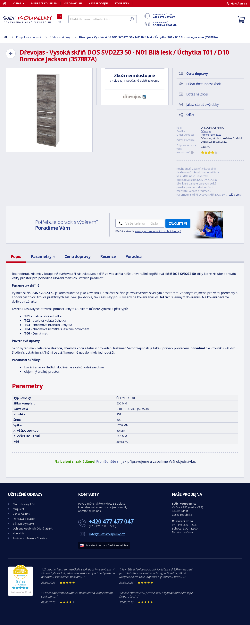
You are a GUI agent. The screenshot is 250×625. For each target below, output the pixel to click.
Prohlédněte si (108, 461)
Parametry (43, 256)
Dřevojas (206, 131)
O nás (17, 3)
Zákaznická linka (165, 16)
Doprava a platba (24, 519)
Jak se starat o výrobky (202, 104)
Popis (16, 256)
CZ (59, 16)
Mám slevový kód (24, 504)
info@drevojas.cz (211, 134)
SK (59, 22)
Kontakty (122, 3)
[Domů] (6, 3)
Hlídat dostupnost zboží (203, 83)
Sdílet (190, 114)
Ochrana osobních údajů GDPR (33, 528)
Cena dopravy (77, 256)
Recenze (108, 256)
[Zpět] (11, 53)
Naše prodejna (98, 3)
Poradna (133, 256)
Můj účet (18, 509)
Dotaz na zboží (197, 94)
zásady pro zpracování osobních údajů (158, 231)
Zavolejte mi (178, 223)
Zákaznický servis (24, 523)
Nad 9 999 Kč (165, 24)
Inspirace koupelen (43, 3)
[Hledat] (102, 19)
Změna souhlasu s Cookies (30, 538)
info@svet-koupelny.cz (107, 534)
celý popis (235, 194)
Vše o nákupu (73, 3)
